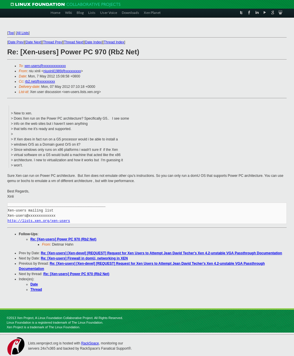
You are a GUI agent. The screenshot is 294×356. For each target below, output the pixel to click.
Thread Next (73, 42)
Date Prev (15, 42)
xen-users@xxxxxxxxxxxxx (45, 66)
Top (11, 33)
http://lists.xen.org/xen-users (39, 220)
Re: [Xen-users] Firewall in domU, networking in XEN (84, 258)
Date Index (93, 42)
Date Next (33, 42)
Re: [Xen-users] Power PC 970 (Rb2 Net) (63, 239)
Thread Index (114, 42)
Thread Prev (52, 42)
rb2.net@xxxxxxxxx (40, 81)
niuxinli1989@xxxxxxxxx (62, 71)
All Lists (23, 33)
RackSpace (90, 343)
